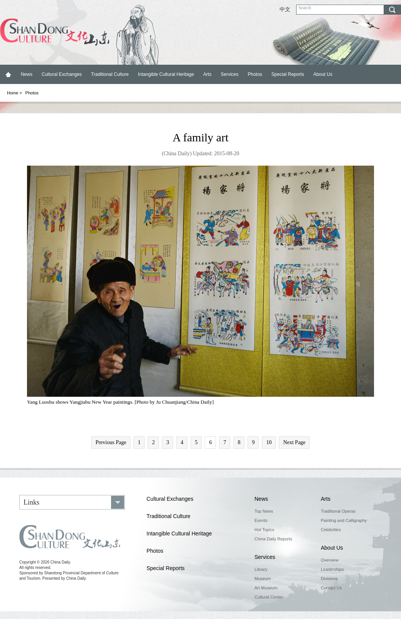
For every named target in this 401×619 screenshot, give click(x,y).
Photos (255, 74)
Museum (262, 578)
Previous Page (111, 442)
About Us (322, 74)
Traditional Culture (110, 74)
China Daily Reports (273, 539)
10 (268, 442)
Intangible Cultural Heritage (166, 74)
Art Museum (265, 587)
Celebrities (331, 529)
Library (261, 569)
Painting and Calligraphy (344, 520)
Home (8, 74)
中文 (285, 9)
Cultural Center (268, 597)
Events (261, 520)
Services (229, 74)
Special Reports (287, 74)
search (392, 9)
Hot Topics (264, 529)
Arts (207, 74)
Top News (263, 511)
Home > (14, 93)
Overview (330, 560)
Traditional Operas (338, 511)
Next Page (294, 442)
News (26, 74)
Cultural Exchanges (62, 74)
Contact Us (331, 587)
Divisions (329, 578)
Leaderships (332, 569)
